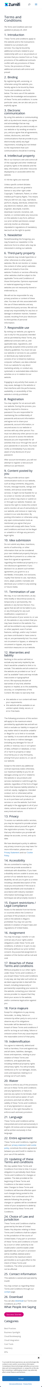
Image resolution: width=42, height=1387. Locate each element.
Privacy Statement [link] (11, 852)
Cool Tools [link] (8, 1344)
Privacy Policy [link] (27, 1384)
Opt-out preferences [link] (15, 1384)
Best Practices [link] (10, 1328)
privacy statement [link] (19, 1145)
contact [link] (7, 1292)
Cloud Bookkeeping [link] (12, 1336)
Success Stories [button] (13, 1314)
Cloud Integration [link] (11, 1340)
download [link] (19, 1301)
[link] (12, 4)
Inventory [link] (8, 1348)
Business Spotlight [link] (12, 1332)
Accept (21, 1378)
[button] (39, 1358)
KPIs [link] (6, 1352)
